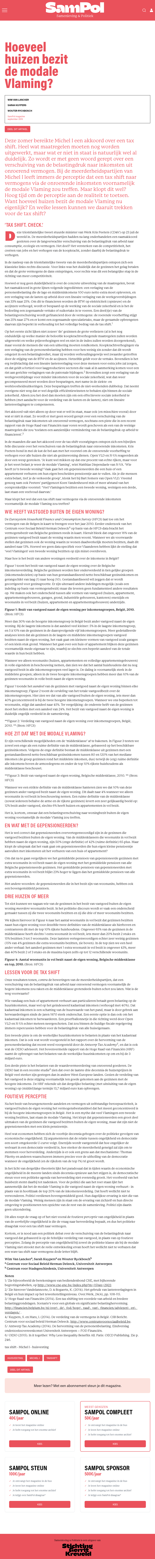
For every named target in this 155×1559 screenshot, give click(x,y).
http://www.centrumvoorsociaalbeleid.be (100, 1321)
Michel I (35, 1358)
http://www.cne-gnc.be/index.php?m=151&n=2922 (74, 1285)
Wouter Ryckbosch (20, 110)
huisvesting (15, 1358)
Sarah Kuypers (17, 105)
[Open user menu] (151, 10)
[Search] (144, 10)
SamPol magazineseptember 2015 (16, 117)
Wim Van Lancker (18, 99)
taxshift (52, 1358)
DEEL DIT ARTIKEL (17, 129)
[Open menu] (4, 10)
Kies (39, 1443)
